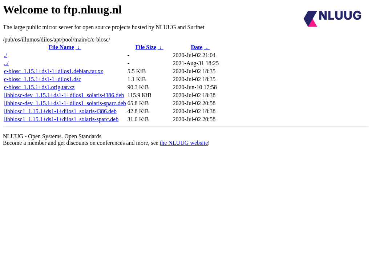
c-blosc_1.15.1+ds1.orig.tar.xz (39, 87)
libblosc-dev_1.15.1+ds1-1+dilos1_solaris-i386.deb (64, 95)
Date (196, 47)
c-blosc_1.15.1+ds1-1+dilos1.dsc (42, 79)
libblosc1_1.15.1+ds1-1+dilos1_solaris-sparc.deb (61, 119)
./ (5, 55)
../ (6, 63)
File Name (61, 47)
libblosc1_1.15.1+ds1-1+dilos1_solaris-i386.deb (60, 111)
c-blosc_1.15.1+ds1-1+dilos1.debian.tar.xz (53, 71)
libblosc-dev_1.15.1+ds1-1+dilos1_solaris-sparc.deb (65, 103)
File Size (146, 47)
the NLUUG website (184, 143)
